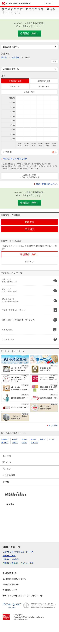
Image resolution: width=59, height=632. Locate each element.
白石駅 (15, 439)
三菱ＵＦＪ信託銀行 (11, 559)
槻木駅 (24, 439)
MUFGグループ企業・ (15, 494)
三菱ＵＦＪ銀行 (9, 555)
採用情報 (10, 504)
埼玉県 (4, 57)
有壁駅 (33, 439)
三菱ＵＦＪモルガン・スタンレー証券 (18, 563)
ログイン (48, 3)
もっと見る (53, 425)
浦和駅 (15, 443)
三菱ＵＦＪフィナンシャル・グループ (18, 552)
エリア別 (7, 456)
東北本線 (15, 57)
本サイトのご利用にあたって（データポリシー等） (23, 595)
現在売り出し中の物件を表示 (15, 159)
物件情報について (10, 590)
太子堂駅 (34, 443)
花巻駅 (42, 439)
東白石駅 (4, 443)
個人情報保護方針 (10, 573)
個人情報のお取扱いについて (14, 578)
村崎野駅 (4, 439)
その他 (6, 482)
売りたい (7, 469)
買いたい (7, 462)
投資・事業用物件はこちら (47, 184)
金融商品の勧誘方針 (11, 584)
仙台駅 (24, 443)
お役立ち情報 (9, 475)
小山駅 (52, 439)
